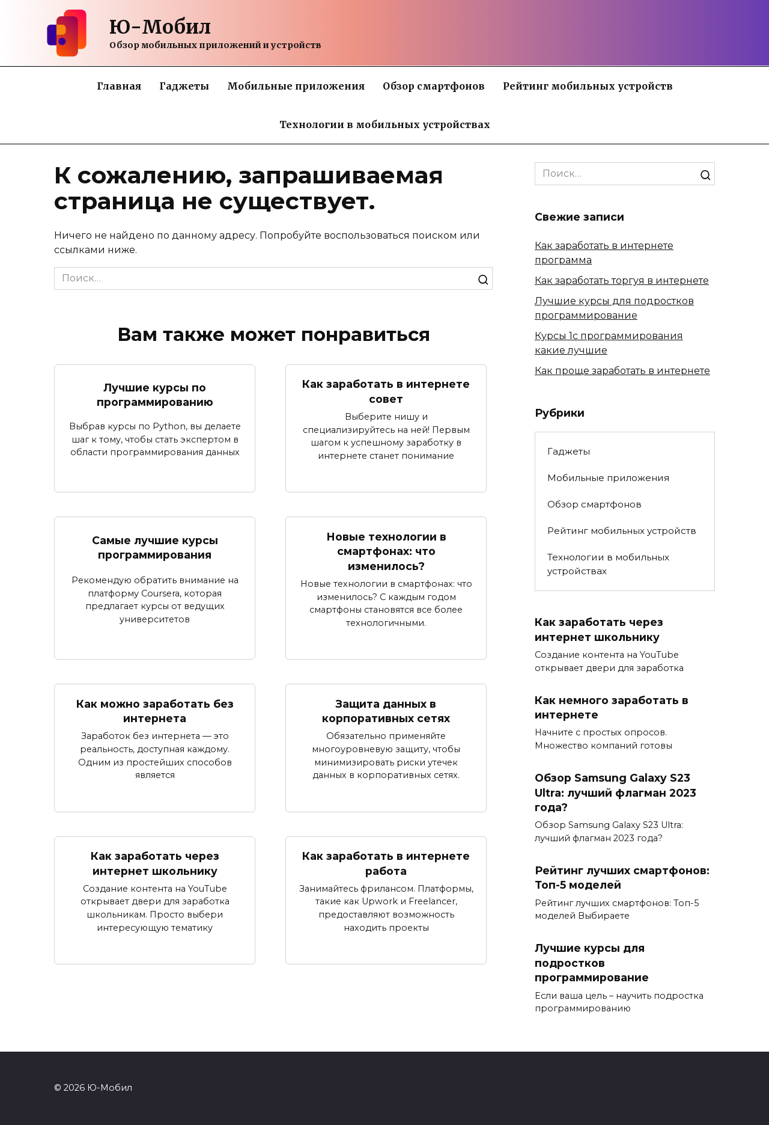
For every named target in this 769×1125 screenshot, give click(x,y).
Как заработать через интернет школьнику (155, 863)
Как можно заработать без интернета (155, 711)
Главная (119, 86)
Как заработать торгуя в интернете (622, 280)
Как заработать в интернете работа (386, 863)
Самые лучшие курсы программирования (155, 548)
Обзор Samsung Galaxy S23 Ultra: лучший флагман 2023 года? (615, 792)
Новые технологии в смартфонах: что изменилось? (386, 551)
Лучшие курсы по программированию (155, 394)
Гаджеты (184, 86)
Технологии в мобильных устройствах (384, 124)
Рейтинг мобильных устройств (588, 86)
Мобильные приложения (296, 86)
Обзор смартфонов (434, 86)
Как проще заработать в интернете (622, 370)
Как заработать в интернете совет (386, 391)
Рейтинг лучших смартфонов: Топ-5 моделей (622, 878)
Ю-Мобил (160, 27)
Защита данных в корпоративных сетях (386, 711)
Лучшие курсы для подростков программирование (592, 963)
